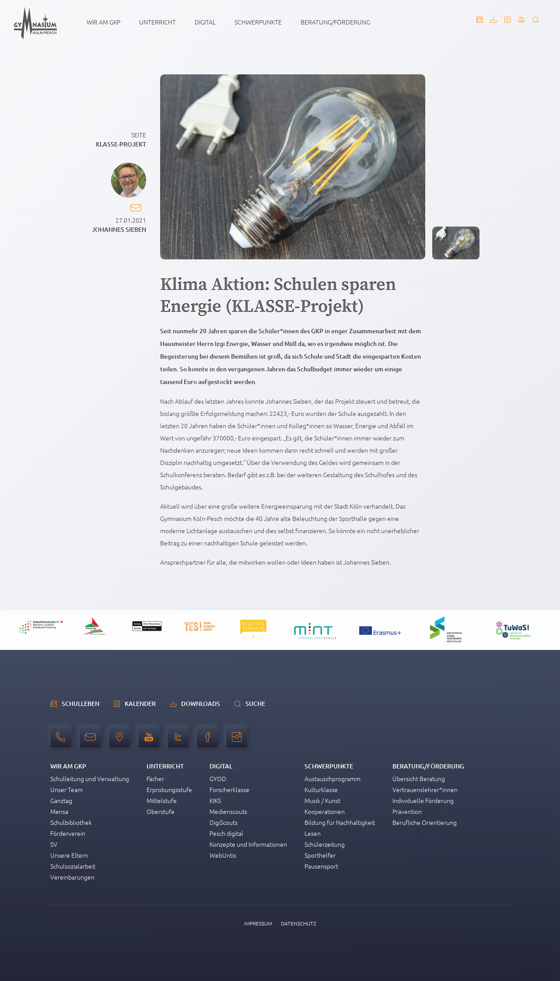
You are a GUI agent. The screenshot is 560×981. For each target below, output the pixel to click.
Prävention (407, 811)
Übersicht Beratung (418, 778)
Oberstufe (161, 811)
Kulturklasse (321, 789)
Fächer (155, 778)
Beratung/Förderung (335, 21)
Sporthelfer (320, 855)
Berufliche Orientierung (424, 822)
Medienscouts (228, 811)
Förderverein (67, 833)
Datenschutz (298, 923)
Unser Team (66, 789)
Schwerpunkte (258, 21)
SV (53, 844)
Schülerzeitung (324, 844)
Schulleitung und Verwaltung (89, 778)
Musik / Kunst (322, 800)
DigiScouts (224, 822)
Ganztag (61, 800)
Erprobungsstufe (169, 789)
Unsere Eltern (69, 855)
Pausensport (321, 866)
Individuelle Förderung (423, 800)
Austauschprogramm (332, 778)
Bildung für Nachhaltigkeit (339, 822)
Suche (255, 703)
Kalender (140, 703)
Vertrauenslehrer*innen (425, 789)
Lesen (312, 833)
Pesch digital (226, 833)
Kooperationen (324, 811)
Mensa (59, 811)
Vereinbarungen (72, 877)
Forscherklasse (229, 789)
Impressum (258, 923)
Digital (205, 21)
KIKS (215, 800)
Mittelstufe (162, 800)
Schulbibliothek (71, 822)
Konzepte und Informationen (248, 844)
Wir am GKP (103, 21)
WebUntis (223, 855)
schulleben (80, 703)
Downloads (200, 703)
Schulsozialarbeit (72, 866)
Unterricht (157, 21)
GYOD (218, 778)
